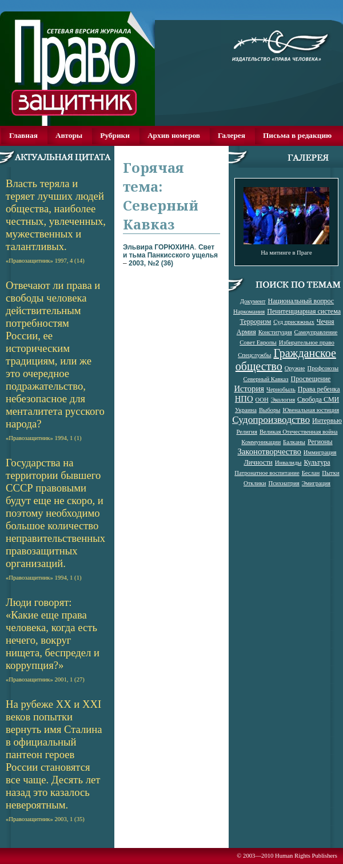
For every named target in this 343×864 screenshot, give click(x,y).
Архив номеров (173, 135)
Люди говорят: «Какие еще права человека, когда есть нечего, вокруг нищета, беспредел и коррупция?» (52, 639)
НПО (244, 398)
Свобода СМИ (318, 399)
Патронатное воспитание (266, 473)
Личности (258, 462)
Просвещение (310, 379)
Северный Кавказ (266, 379)
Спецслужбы (254, 355)
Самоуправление (316, 332)
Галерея (231, 135)
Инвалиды (288, 462)
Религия (246, 432)
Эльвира (158, 247)
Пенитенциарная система (304, 311)
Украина (246, 410)
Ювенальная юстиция (310, 410)
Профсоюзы (323, 368)
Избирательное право (306, 342)
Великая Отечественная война (299, 432)
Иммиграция (320, 452)
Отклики (255, 483)
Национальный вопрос (301, 301)
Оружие (295, 368)
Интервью (327, 421)
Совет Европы (258, 342)
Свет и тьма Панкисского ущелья (170, 251)
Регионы (320, 442)
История (249, 388)
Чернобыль (281, 389)
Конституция (275, 332)
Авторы (68, 135)
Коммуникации (261, 442)
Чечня (325, 322)
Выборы (270, 410)
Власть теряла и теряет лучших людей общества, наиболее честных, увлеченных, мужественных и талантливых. (56, 220)
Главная (23, 135)
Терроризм (255, 322)
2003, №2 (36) (151, 263)
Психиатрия (283, 483)
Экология (283, 400)
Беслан (311, 473)
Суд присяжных (293, 322)
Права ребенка (319, 389)
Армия (246, 332)
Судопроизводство (271, 419)
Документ (253, 301)
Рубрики (115, 135)
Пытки (330, 473)
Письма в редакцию (297, 135)
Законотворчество (269, 451)
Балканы (294, 442)
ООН (262, 400)
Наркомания (249, 311)
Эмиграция (316, 483)
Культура (317, 462)
